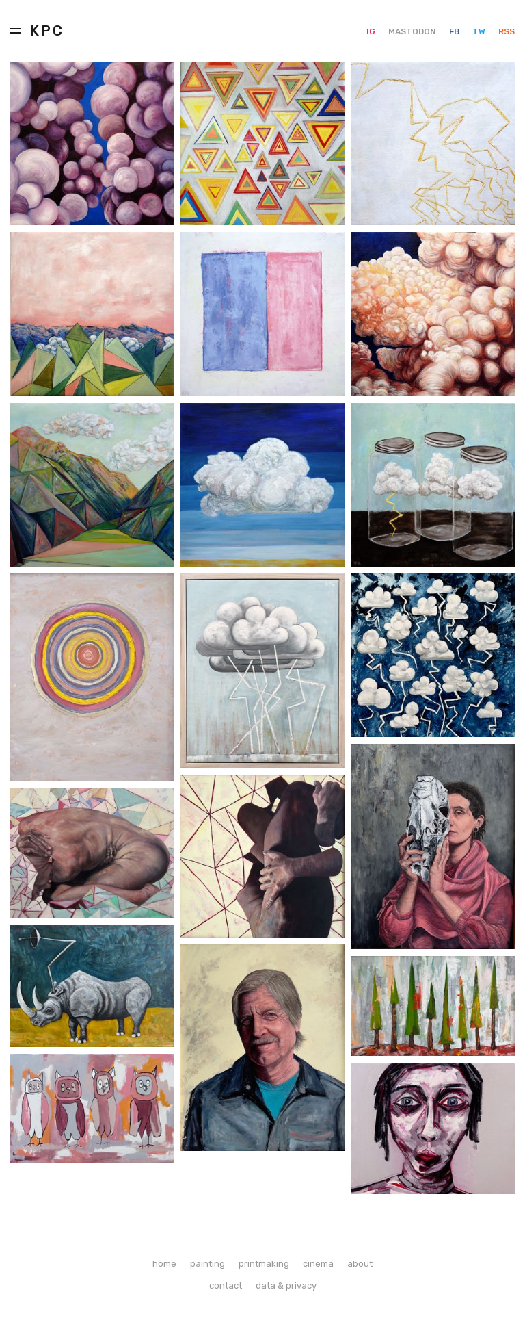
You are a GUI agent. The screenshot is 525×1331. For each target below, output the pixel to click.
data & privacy (286, 1285)
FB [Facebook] (455, 31)
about (360, 1263)
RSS (506, 31)
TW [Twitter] (479, 31)
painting (207, 1263)
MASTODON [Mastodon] (413, 31)
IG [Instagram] (371, 31)
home (164, 1263)
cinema (318, 1263)
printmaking (264, 1263)
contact (225, 1285)
